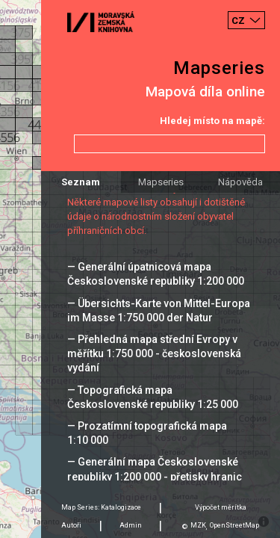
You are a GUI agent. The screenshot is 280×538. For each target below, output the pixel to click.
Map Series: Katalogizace (101, 507)
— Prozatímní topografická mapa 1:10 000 (147, 433)
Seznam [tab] (80, 182)
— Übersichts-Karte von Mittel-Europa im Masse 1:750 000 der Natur (158, 310)
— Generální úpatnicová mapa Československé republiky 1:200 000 (155, 274)
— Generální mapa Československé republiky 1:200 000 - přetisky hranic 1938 (154, 476)
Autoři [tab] (71, 525)
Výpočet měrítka (220, 507)
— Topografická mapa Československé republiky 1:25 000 (152, 397)
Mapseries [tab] (161, 182)
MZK (198, 525)
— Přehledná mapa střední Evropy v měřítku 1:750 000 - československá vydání (154, 353)
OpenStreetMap (234, 525)
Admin (130, 525)
